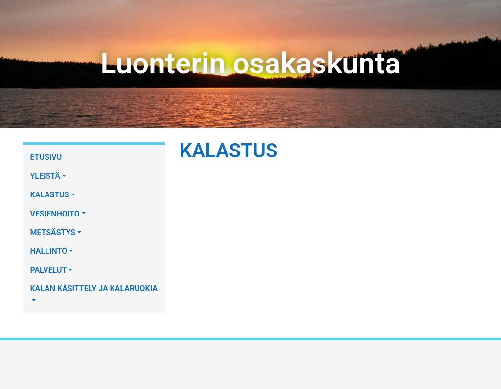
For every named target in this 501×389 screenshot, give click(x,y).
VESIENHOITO (55, 213)
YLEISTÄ (45, 176)
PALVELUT (48, 270)
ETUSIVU (46, 157)
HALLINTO (48, 251)
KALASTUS (49, 194)
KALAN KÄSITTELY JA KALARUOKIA (94, 288)
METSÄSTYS (52, 232)
